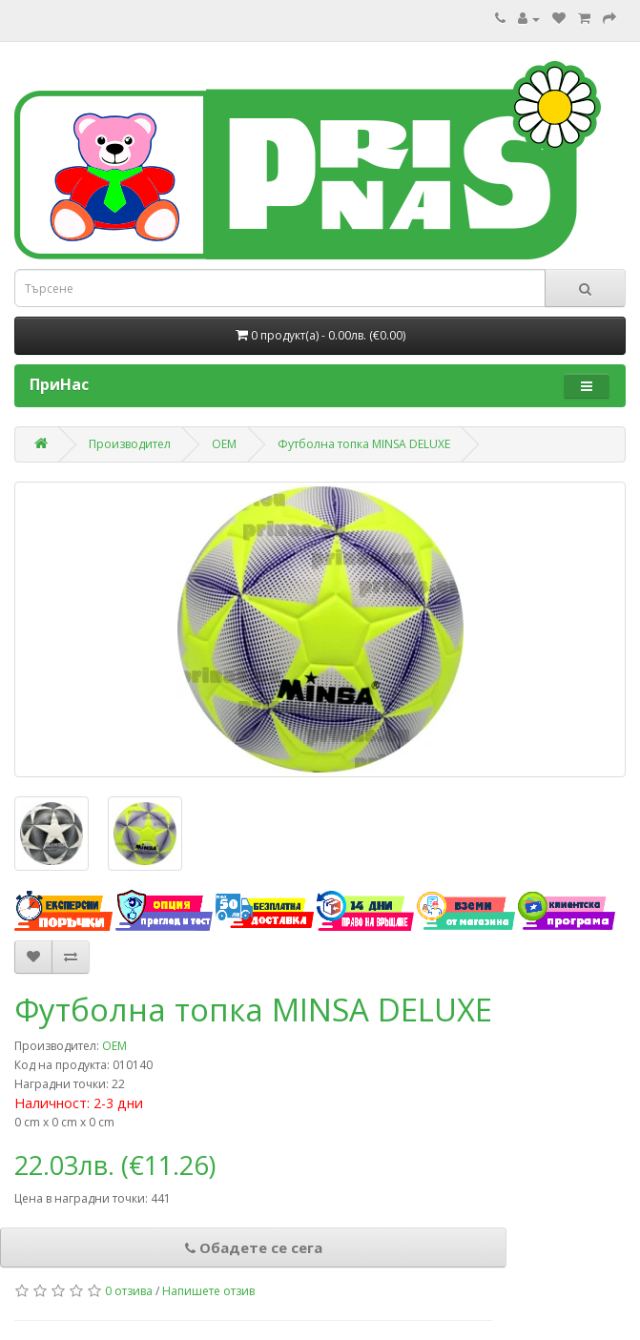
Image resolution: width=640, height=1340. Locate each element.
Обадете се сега (253, 1247)
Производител (130, 444)
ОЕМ (224, 444)
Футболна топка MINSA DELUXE (364, 444)
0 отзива (129, 1291)
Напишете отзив (208, 1291)
